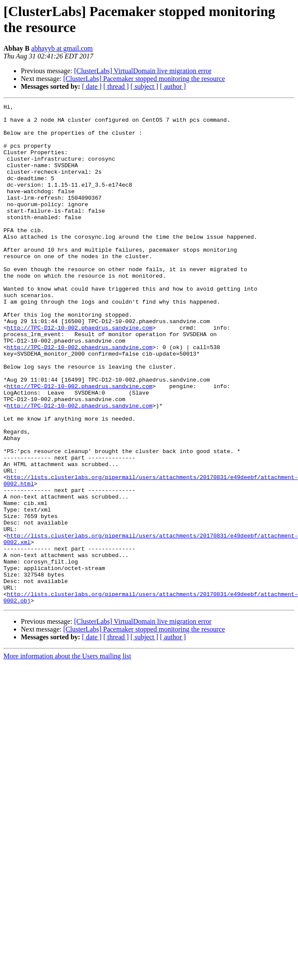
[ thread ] (116, 86)
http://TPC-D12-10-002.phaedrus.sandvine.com (79, 373)
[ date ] (92, 86)
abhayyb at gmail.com (62, 48)
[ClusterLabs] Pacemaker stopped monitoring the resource (144, 78)
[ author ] (173, 86)
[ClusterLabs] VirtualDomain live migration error (143, 71)
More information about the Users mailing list (67, 756)
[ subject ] (144, 86)
